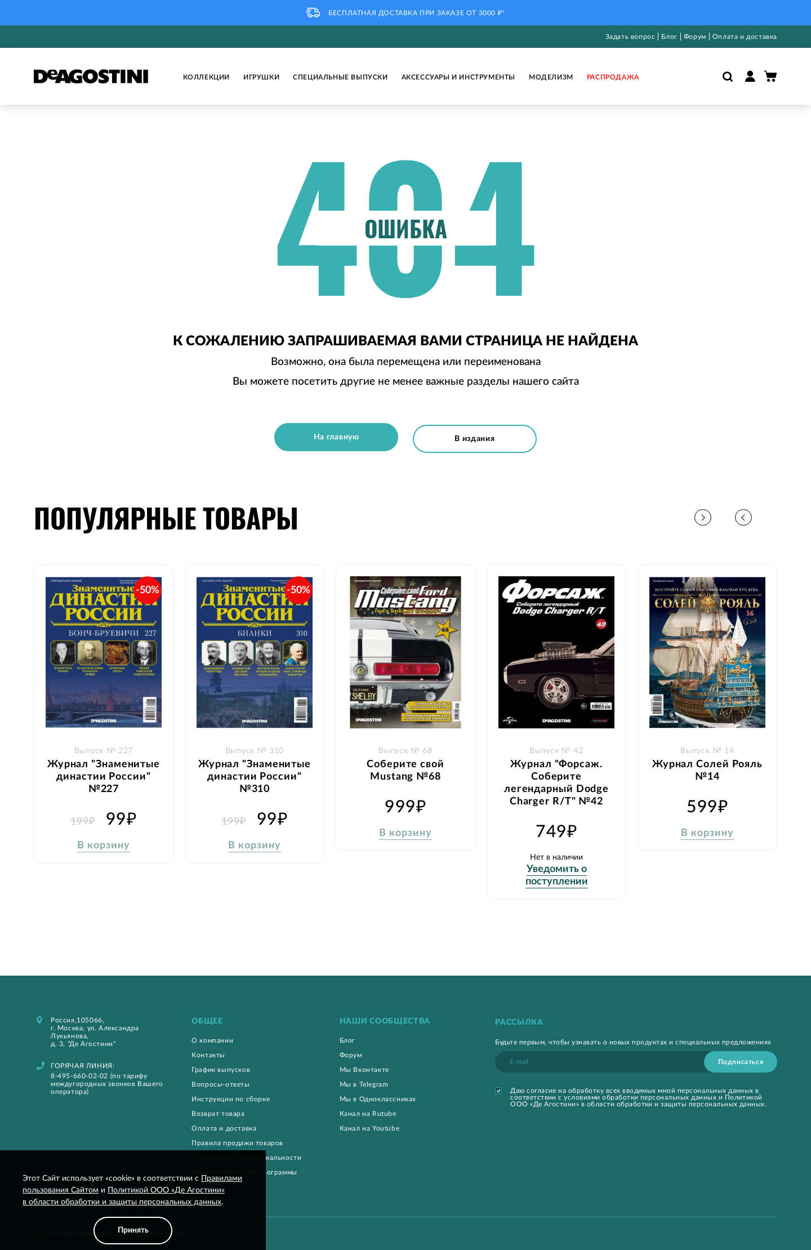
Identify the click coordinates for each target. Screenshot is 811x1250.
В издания (477, 437)
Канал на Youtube (370, 1125)
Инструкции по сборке (230, 1095)
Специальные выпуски (340, 77)
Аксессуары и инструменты (458, 77)
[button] (768, 514)
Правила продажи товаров (237, 1139)
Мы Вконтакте (364, 1066)
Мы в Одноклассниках (378, 1095)
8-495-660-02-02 (79, 1072)
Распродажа (613, 77)
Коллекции (206, 77)
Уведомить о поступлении (556, 871)
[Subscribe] (740, 1058)
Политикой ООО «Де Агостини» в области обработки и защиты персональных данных (637, 1097)
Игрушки (261, 77)
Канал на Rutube (368, 1110)
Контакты (208, 1051)
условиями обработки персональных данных (640, 1094)
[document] (133, 1208)
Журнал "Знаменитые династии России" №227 (103, 772)
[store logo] (91, 76)
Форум (695, 36)
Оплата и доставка (744, 36)
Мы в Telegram (364, 1081)
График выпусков (220, 1066)
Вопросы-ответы (220, 1081)
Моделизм (551, 77)
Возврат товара (217, 1110)
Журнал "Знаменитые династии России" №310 (254, 772)
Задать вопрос (630, 36)
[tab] (253, 1018)
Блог (669, 36)
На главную (334, 437)
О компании (212, 1037)
